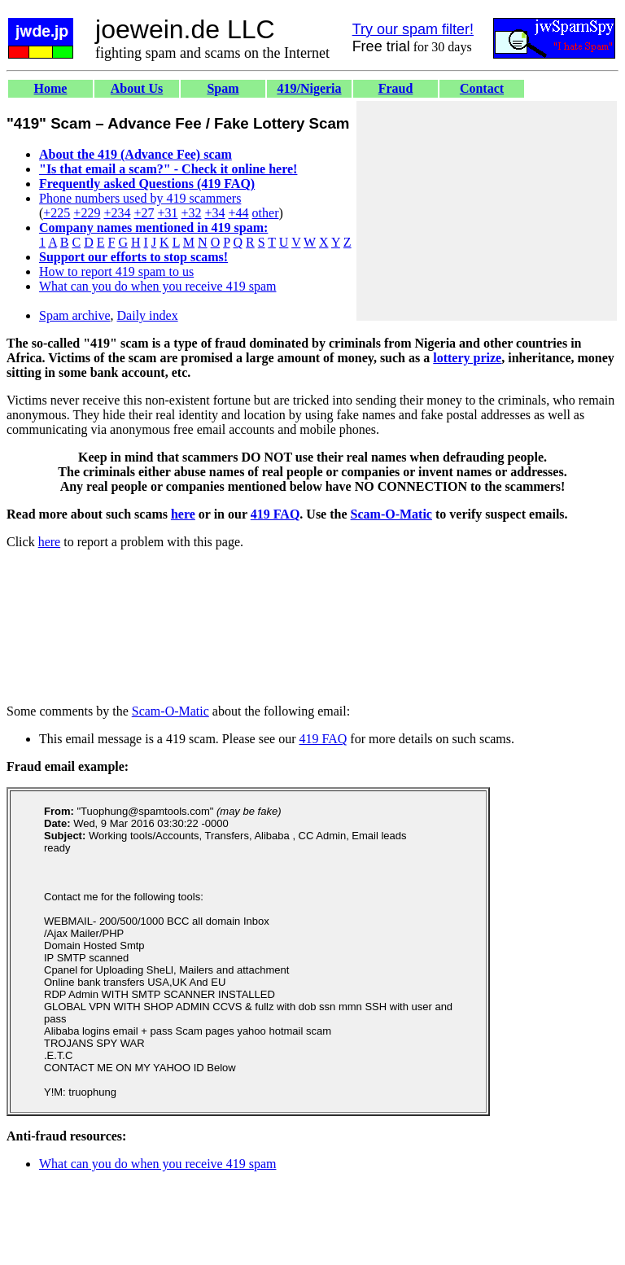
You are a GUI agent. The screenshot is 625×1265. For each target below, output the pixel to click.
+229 (86, 213)
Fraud (395, 88)
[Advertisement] (487, 211)
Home (51, 88)
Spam (222, 88)
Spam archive (75, 315)
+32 (191, 213)
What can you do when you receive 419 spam (157, 286)
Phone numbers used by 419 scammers (140, 198)
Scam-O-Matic (391, 514)
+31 (167, 213)
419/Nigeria (309, 88)
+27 (143, 213)
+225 (56, 213)
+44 (239, 213)
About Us (137, 88)
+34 (215, 213)
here (183, 514)
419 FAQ (275, 514)
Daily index (147, 315)
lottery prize (467, 358)
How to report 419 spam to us (116, 271)
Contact (482, 88)
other (265, 213)
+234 (116, 213)
